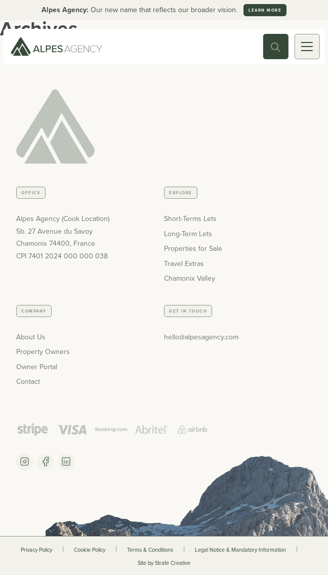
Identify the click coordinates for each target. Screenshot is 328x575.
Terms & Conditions (150, 550)
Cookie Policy (89, 550)
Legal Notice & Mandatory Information (240, 550)
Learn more (265, 10)
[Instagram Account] (24, 462)
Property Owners (43, 351)
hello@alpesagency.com (201, 337)
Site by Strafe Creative (164, 563)
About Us (31, 337)
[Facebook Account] (45, 462)
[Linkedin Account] (66, 462)
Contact (28, 381)
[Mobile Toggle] (306, 46)
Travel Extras (184, 263)
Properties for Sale (193, 248)
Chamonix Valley (189, 278)
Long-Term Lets (188, 234)
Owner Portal (36, 367)
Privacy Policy (36, 550)
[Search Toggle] (275, 46)
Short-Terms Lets (190, 218)
